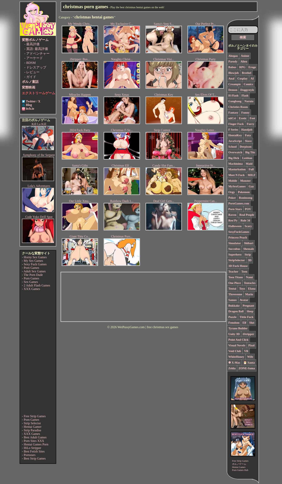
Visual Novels (236, 345)
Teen (244, 271)
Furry (250, 124)
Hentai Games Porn (36, 444)
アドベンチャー (38, 53)
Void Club (234, 351)
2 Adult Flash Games (37, 285)
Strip (248, 254)
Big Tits (250, 152)
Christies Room (238, 106)
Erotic (243, 118)
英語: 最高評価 (37, 49)
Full (251, 169)
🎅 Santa (249, 362)
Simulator (234, 243)
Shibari (248, 243)
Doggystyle (247, 89)
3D (249, 260)
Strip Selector (32, 423)
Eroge (252, 67)
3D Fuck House (238, 265)
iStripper (248, 334)
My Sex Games (33, 260)
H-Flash (233, 95)
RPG (242, 67)
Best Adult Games (35, 437)
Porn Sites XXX (34, 440)
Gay (251, 186)
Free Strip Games (35, 416)
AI (252, 78)
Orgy (231, 192)
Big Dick (233, 158)
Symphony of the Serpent (39, 155)
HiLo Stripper (32, 448)
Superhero (234, 254)
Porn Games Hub (240, 470)
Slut (251, 322)
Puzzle (232, 317)
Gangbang (234, 101)
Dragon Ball (236, 311)
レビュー (33, 72)
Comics (248, 84)
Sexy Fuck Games (35, 264)
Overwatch (235, 152)
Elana (252, 288)
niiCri (232, 118)
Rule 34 (245, 220)
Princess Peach (237, 237)
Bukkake (234, 305)
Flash (244, 95)
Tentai (232, 288)
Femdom (234, 322)
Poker (232, 197)
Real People (246, 214)
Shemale (248, 248)
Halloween (235, 226)
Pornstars (29, 455)
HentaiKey (235, 135)
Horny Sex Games (35, 257)
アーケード (34, 58)
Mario (249, 294)
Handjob (246, 129)
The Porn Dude (33, 274)
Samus (232, 300)
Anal (231, 78)
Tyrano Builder (238, 328)
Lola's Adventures (39, 186)
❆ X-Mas (234, 362)
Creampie (234, 84)
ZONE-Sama (247, 368)
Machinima (235, 163)
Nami (249, 277)
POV (248, 209)
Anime (245, 55)
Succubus (234, 248)
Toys (242, 288)
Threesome (235, 294)
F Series (233, 129)
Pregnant (248, 305)
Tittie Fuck (246, 317)
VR (246, 351)
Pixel (251, 345)
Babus (232, 67)
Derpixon (245, 146)
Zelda (232, 368)
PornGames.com (238, 203)
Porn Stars (235, 209)
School (232, 146)
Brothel (246, 72)
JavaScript (235, 141)
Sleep (250, 311)
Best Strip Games (35, 458)
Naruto (248, 101)
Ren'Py (233, 220)
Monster (245, 180)
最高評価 (33, 44)
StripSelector (236, 260)
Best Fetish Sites (34, 451)
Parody (232, 61)
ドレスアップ (36, 67)
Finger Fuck (236, 124)
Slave (248, 141)
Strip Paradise (32, 430)
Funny (245, 112)
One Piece (234, 282)
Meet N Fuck (236, 175)
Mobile (232, 180)
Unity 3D (234, 334)
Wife (250, 356)
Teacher (233, 271)
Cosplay (242, 78)
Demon (232, 89)
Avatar (244, 300)
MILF (251, 175)
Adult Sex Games (35, 271)
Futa (248, 135)
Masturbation (237, 169)
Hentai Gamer (32, 426)
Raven (232, 214)
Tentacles (249, 282)
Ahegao (233, 55)
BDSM (31, 63)
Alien (243, 61)
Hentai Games (238, 467)
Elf (244, 322)
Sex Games (31, 282)
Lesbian (247, 158)
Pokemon (244, 192)
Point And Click (238, 339)
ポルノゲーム (239, 464)
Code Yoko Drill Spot (38, 217)
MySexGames (237, 186)
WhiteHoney (236, 356)
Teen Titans (235, 277)
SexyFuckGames (238, 231)
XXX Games (32, 289)
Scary (248, 226)
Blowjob (233, 72)
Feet (252, 118)
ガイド (31, 77)
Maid (249, 163)
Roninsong (245, 197)
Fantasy (233, 112)
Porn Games (31, 267)
